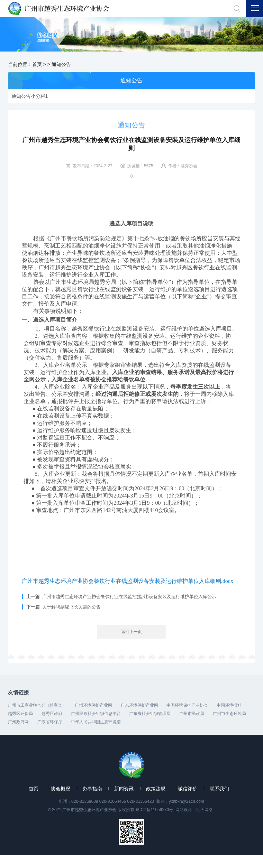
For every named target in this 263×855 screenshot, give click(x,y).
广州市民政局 (191, 713)
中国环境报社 (229, 705)
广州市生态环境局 (229, 713)
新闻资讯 (124, 788)
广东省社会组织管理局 (150, 713)
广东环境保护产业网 (139, 705)
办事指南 (92, 788)
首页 (37, 64)
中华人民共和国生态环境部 (96, 721)
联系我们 (219, 788)
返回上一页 (131, 631)
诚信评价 (187, 788)
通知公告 (61, 64)
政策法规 (155, 788)
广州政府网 (18, 721)
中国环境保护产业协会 (187, 705)
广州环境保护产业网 (93, 705)
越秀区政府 (52, 713)
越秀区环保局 (20, 713)
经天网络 (204, 809)
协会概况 (60, 788)
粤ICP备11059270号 (154, 809)
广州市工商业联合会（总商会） (37, 705)
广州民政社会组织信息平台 (96, 713)
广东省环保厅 (49, 721)
